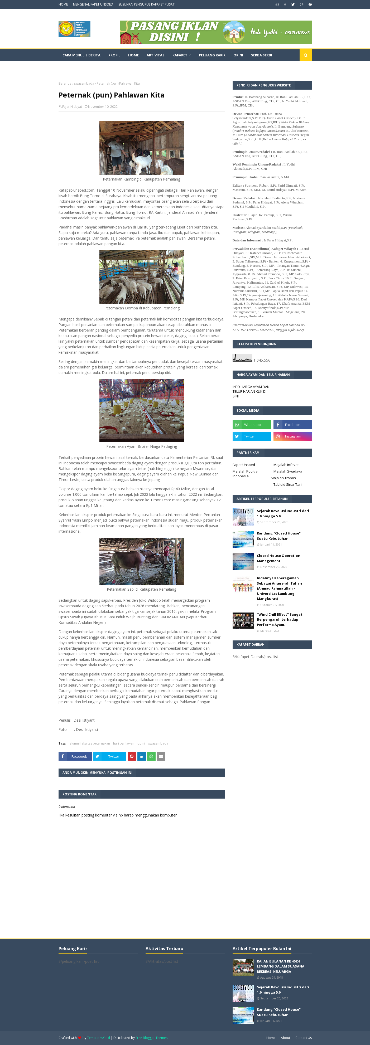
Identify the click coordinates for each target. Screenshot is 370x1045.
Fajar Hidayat (72, 106)
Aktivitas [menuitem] (156, 55)
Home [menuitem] (133, 55)
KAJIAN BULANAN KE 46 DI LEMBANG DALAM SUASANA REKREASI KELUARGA (280, 966)
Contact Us (303, 1038)
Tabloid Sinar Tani (287, 484)
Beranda (65, 83)
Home (271, 1038)
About (285, 1038)
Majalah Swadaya (287, 471)
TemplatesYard (98, 1038)
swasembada (84, 83)
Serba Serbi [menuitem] (261, 55)
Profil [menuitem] (114, 55)
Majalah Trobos (283, 477)
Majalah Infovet (286, 464)
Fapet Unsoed (244, 464)
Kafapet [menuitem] (180, 55)
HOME (63, 4)
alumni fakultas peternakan (90, 743)
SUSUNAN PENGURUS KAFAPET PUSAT (146, 4)
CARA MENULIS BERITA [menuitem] (81, 55)
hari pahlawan (123, 743)
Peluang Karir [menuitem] (212, 55)
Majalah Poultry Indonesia (245, 473)
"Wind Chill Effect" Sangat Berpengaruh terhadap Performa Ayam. (279, 619)
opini (141, 743)
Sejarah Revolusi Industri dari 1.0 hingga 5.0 (283, 513)
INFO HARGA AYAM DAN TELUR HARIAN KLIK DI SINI (251, 391)
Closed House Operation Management (278, 558)
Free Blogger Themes (151, 1038)
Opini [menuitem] (238, 55)
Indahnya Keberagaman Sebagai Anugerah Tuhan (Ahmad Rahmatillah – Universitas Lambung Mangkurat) (279, 588)
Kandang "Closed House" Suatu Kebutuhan (279, 536)
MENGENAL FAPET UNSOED (93, 4)
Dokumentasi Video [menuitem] (81, 67)
